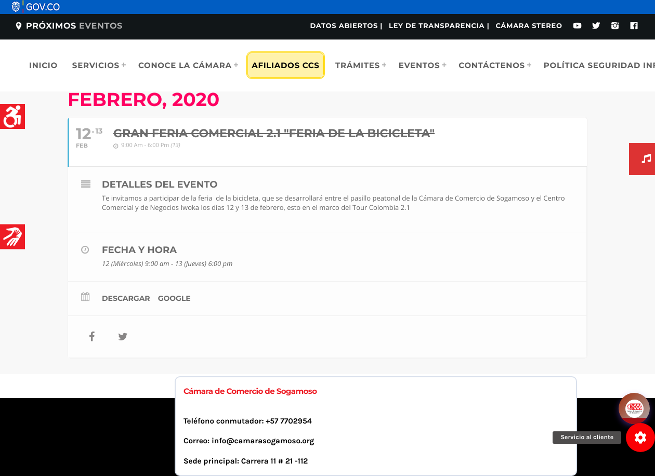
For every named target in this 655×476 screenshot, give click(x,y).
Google (174, 298)
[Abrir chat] (634, 408)
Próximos (68, 26)
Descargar (126, 298)
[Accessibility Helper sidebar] (12, 116)
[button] (640, 437)
